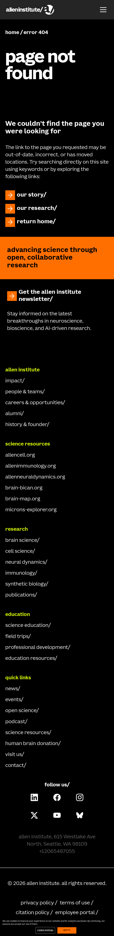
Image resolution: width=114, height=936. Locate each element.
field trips (16, 636)
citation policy (32, 912)
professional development (36, 647)
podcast (15, 722)
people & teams (23, 392)
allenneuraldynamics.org (35, 477)
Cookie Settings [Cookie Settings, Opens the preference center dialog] (45, 930)
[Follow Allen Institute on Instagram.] (79, 797)
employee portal (75, 912)
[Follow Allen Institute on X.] (34, 815)
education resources (30, 658)
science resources (27, 732)
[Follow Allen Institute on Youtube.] (56, 815)
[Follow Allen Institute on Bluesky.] (79, 815)
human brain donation (31, 743)
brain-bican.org (24, 488)
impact (13, 381)
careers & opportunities (34, 403)
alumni (13, 413)
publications (20, 595)
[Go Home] (57, 348)
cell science (19, 551)
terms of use (75, 903)
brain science (21, 540)
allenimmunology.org (30, 466)
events (13, 700)
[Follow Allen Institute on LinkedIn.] (34, 797)
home (12, 32)
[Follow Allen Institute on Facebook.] (56, 797)
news (11, 689)
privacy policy (37, 903)
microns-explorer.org (31, 510)
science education (26, 625)
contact (14, 765)
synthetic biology (25, 584)
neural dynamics (25, 562)
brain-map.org (22, 499)
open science (20, 710)
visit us (13, 754)
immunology (20, 573)
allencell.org (20, 455)
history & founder (26, 424)
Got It (66, 930)
